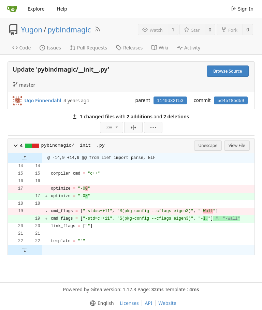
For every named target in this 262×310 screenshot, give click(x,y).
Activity (188, 47)
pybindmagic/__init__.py (73, 145)
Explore (36, 8)
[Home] (12, 9)
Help (62, 8)
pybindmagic (69, 29)
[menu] (111, 127)
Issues (50, 47)
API (148, 303)
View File (237, 145)
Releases (129, 47)
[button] (16, 145)
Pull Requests (88, 47)
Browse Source (227, 71)
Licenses (129, 303)
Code (21, 47)
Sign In (242, 8)
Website (167, 303)
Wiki (159, 47)
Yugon (32, 29)
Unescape (208, 145)
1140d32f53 (170, 100)
